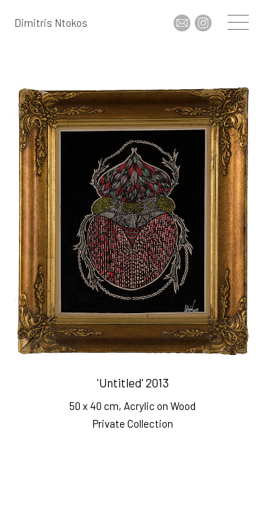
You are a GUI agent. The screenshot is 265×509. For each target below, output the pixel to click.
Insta (203, 22)
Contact (182, 22)
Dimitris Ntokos (51, 22)
